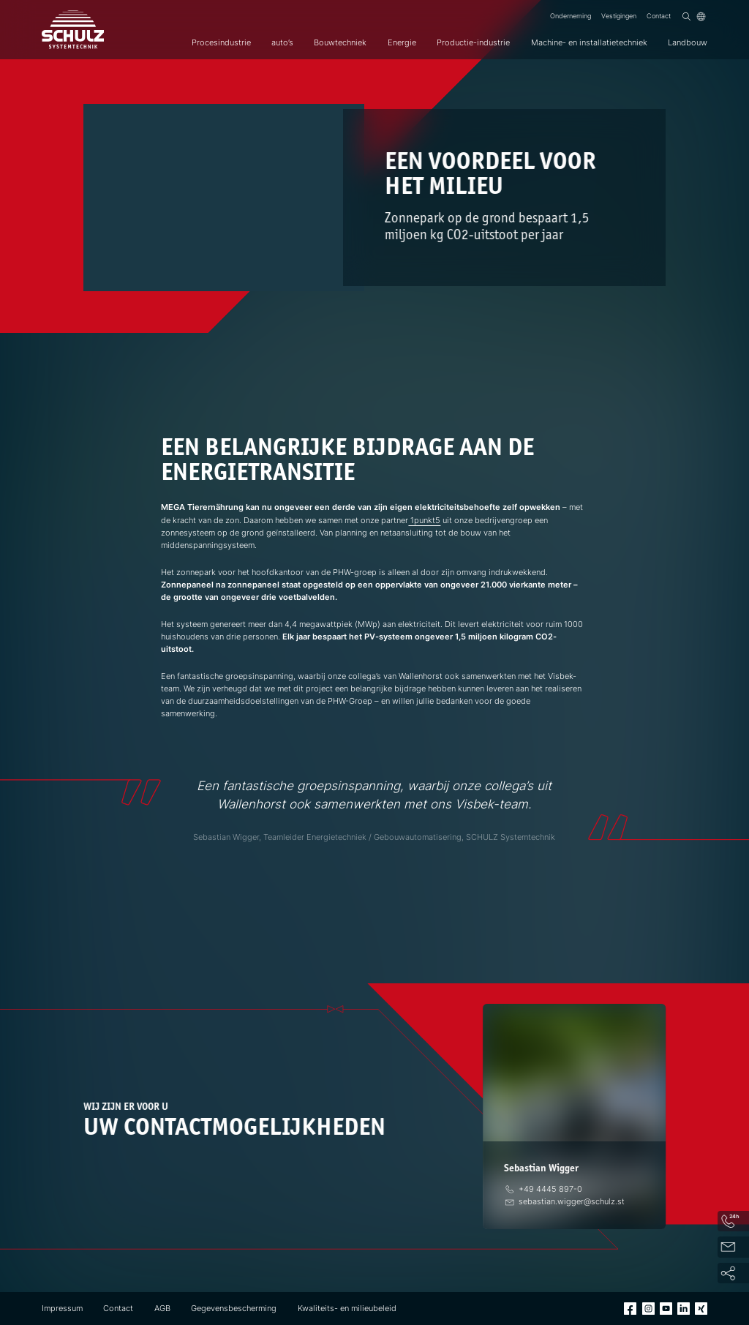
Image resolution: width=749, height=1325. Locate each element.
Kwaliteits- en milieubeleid (347, 1308)
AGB (162, 1308)
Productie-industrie (473, 42)
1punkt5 (424, 520)
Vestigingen (618, 16)
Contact (659, 16)
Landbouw (687, 42)
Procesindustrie (221, 42)
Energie (402, 42)
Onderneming (570, 16)
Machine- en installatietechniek (589, 42)
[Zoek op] (686, 16)
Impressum (62, 1308)
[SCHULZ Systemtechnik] (73, 29)
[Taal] (701, 16)
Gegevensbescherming (233, 1308)
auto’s (282, 42)
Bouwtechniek (340, 42)
